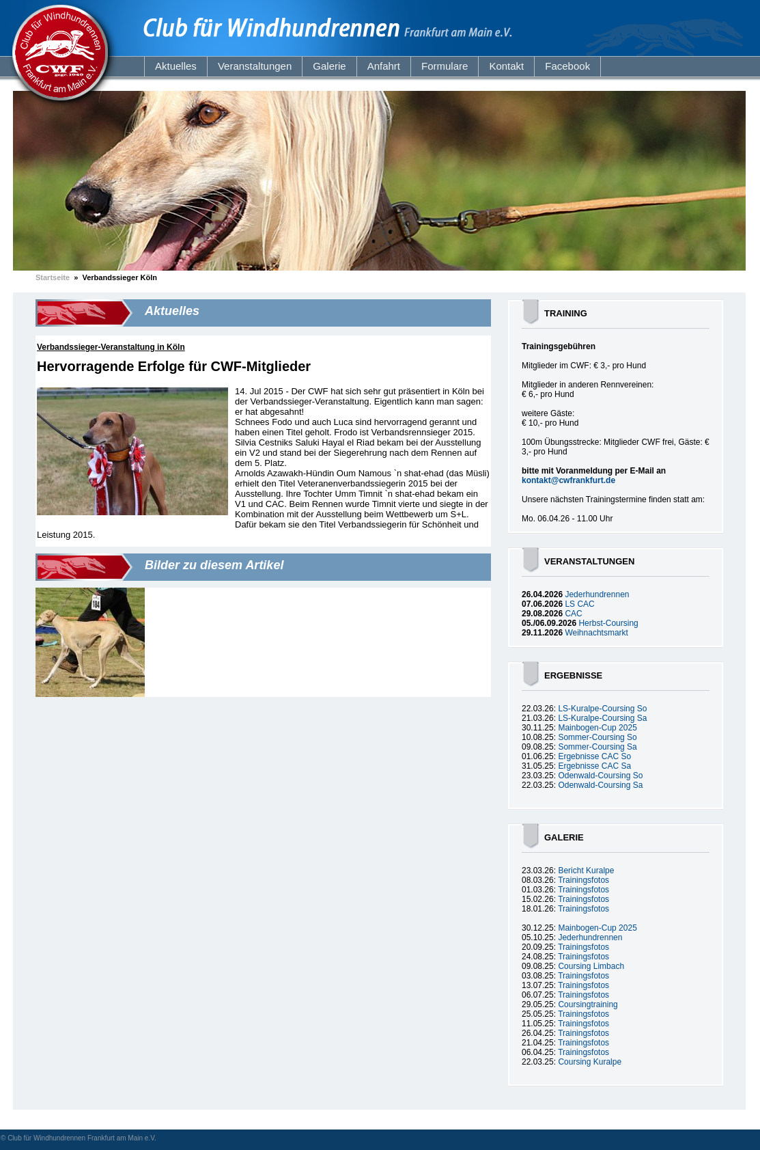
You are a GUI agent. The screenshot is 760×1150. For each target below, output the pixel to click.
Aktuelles (176, 66)
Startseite (53, 277)
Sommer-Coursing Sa (597, 747)
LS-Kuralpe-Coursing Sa (602, 718)
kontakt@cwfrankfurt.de (568, 480)
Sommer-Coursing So (597, 737)
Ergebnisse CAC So (594, 756)
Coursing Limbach (591, 966)
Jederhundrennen (597, 594)
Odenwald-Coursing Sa (600, 785)
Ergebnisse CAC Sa (594, 766)
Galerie (329, 66)
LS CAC (579, 604)
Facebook (567, 66)
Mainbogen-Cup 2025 (597, 728)
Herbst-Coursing (608, 623)
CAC (573, 613)
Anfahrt (383, 66)
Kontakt (506, 66)
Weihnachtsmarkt (596, 633)
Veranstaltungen (255, 66)
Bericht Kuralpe (586, 870)
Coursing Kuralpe (589, 1062)
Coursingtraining (587, 1004)
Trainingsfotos (583, 880)
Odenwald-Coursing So (600, 775)
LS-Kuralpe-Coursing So (602, 708)
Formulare (444, 66)
